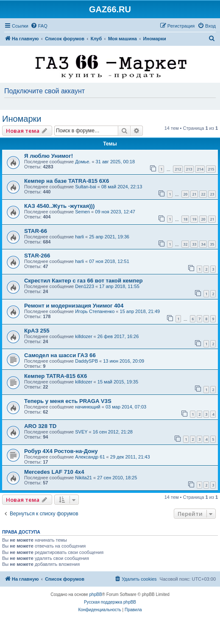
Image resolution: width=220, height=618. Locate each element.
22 (203, 194)
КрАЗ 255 (37, 330)
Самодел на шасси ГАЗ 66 (60, 355)
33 (194, 244)
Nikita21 (83, 477)
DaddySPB (86, 361)
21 (194, 194)
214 (200, 169)
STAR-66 (35, 231)
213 (189, 169)
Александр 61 (90, 456)
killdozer (83, 336)
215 (211, 169)
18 (185, 219)
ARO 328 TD (40, 426)
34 (203, 244)
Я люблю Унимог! (48, 156)
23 (212, 194)
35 (212, 244)
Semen (82, 211)
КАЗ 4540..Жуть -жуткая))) (59, 206)
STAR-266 (37, 255)
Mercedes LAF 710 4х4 (54, 472)
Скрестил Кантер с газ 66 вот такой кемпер (83, 280)
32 (185, 244)
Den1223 (84, 286)
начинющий (87, 406)
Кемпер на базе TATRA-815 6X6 (66, 181)
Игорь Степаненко (94, 311)
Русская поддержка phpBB (110, 602)
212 (178, 169)
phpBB (95, 594)
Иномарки (21, 118)
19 (194, 219)
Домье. (82, 161)
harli (79, 236)
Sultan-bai (85, 186)
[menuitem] (39, 26)
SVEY (81, 431)
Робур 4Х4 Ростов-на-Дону (61, 451)
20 (185, 194)
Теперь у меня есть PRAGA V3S (67, 401)
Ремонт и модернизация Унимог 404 (73, 305)
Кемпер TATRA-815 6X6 (55, 376)
